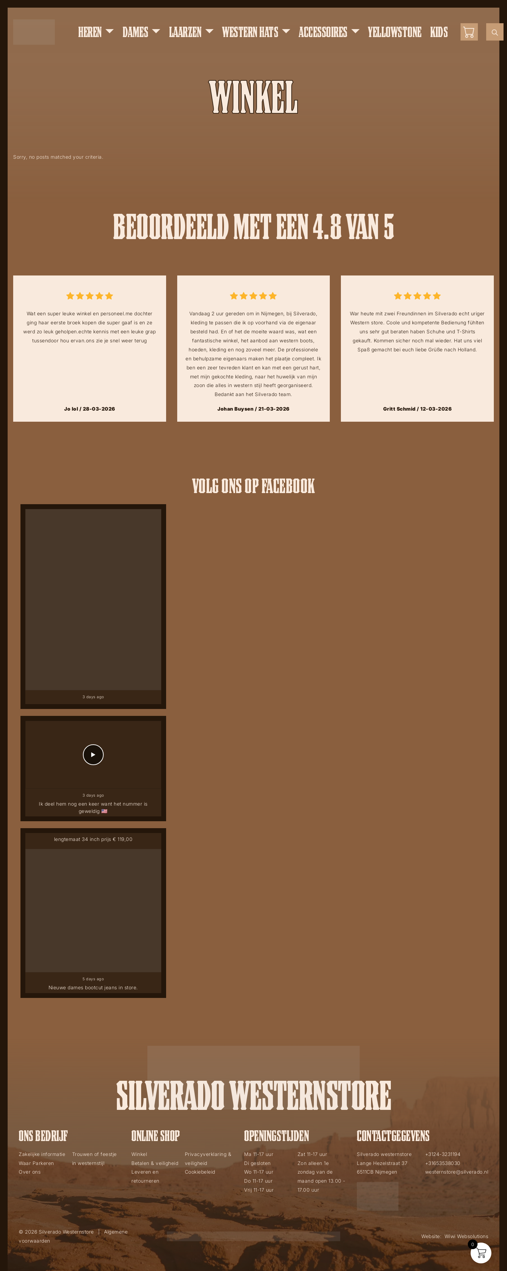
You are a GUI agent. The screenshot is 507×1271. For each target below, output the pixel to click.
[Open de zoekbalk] (494, 32)
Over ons (30, 1172)
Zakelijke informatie (42, 1154)
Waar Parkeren (36, 1163)
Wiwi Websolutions (467, 1236)
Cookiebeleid (200, 1172)
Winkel (139, 1154)
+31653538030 (443, 1163)
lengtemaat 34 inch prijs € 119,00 (93, 840)
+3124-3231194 (443, 1154)
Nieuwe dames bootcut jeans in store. (93, 987)
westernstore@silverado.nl (457, 1172)
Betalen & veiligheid (154, 1163)
